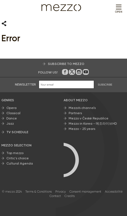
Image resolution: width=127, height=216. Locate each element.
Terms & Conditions (38, 191)
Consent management (85, 191)
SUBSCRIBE (105, 84)
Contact (55, 196)
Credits (69, 196)
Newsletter (25, 84)
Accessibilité (114, 191)
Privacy (60, 191)
